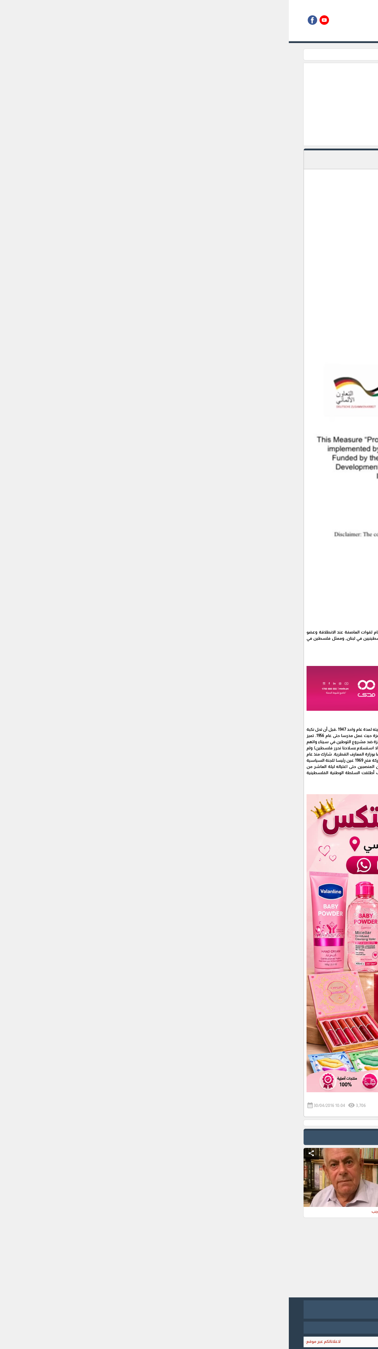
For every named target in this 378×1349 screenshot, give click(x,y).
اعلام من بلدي (266, 54)
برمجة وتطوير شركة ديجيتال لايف (189, 1327)
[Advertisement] (158, 104)
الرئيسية (291, 54)
